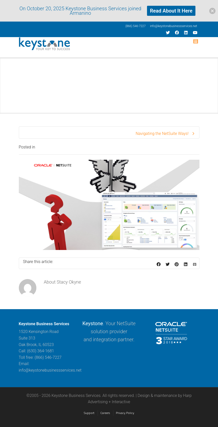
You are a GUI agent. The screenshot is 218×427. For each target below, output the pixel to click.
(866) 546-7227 (135, 26)
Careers (105, 412)
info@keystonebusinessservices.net (173, 26)
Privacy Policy (125, 412)
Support (89, 412)
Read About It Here (171, 11)
